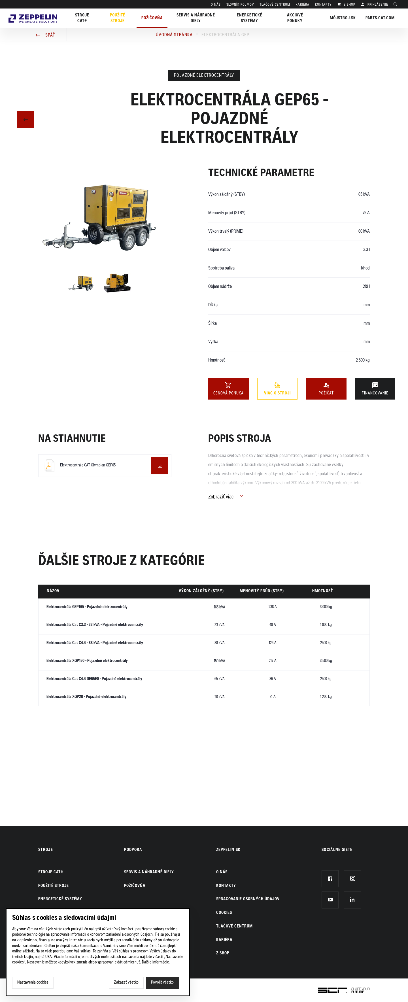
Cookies (224, 913)
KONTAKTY (323, 5)
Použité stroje (119, 18)
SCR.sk (324, 989)
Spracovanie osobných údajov (248, 899)
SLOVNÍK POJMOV (240, 5)
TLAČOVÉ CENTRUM (275, 5)
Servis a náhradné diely (149, 872)
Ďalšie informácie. (156, 963)
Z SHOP (349, 5)
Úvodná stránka (174, 35)
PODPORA (133, 850)
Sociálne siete (337, 850)
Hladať (397, 5)
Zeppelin (33, 12)
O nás (216, 5)
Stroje (45, 850)
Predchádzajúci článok (25, 118)
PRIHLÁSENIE (377, 5)
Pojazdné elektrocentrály (204, 75)
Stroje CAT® (50, 872)
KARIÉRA (302, 5)
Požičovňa (134, 886)
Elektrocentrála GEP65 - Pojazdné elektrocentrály (226, 35)
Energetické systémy (250, 18)
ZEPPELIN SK (228, 850)
